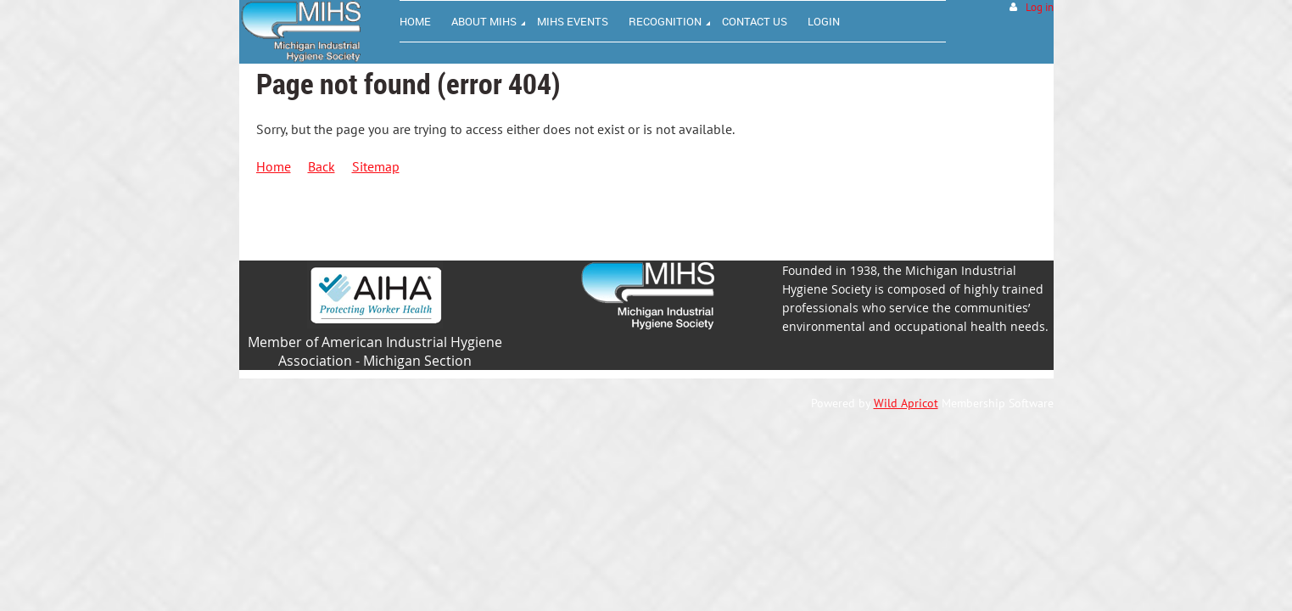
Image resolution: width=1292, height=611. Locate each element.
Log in (1040, 7)
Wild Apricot (906, 403)
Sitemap (376, 166)
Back (321, 166)
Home (273, 166)
